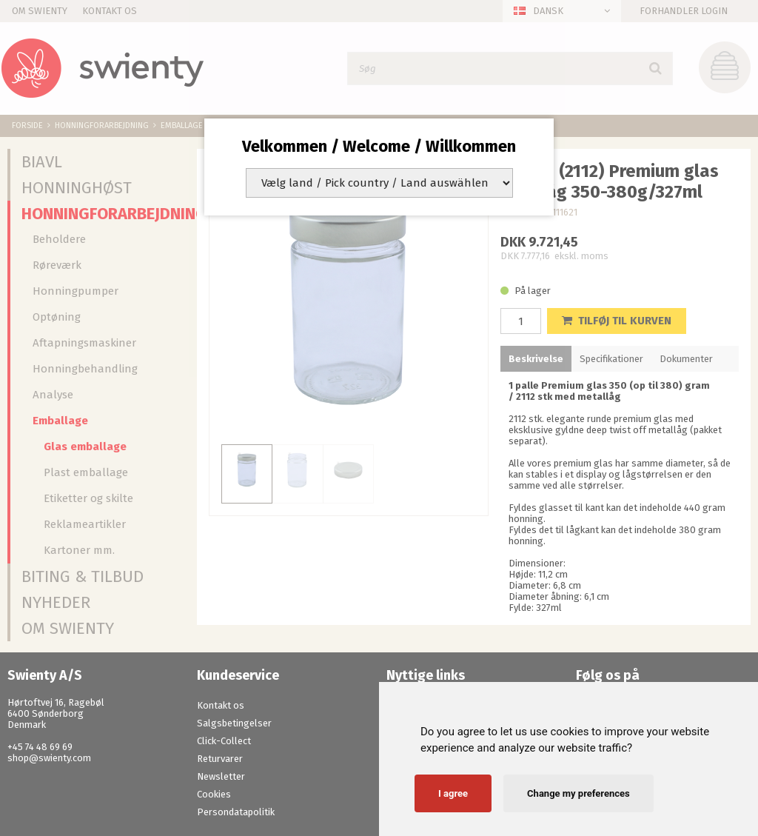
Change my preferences (578, 793)
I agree (453, 793)
